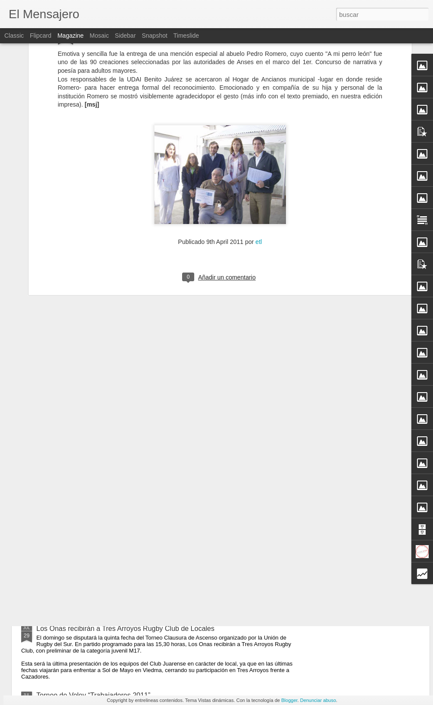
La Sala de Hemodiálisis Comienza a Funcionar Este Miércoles (132, 574)
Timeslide (186, 35)
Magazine (71, 35)
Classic (14, 35)
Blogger (289, 700)
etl (259, 134)
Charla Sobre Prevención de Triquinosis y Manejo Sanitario (127, 514)
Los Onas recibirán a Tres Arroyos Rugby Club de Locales (125, 628)
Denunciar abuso (318, 700)
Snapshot (154, 35)
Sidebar (125, 35)
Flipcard (40, 35)
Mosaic (99, 35)
